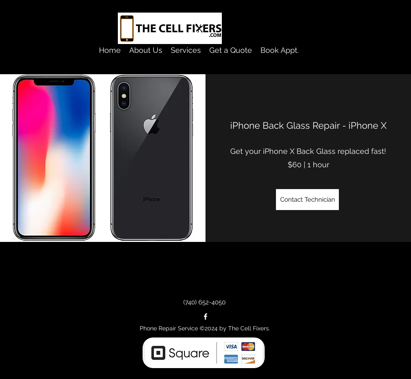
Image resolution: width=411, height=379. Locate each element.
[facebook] (205, 316)
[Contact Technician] (307, 199)
